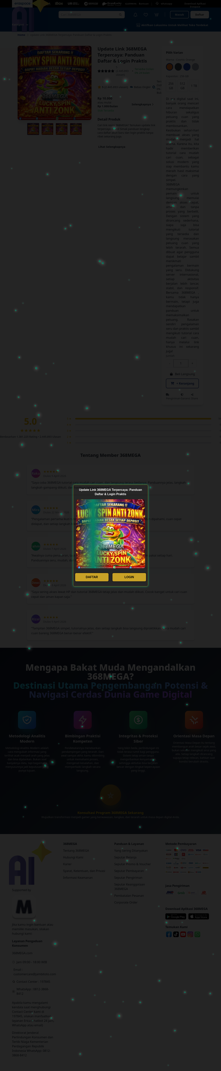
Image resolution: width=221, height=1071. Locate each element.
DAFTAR (92, 577)
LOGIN (129, 577)
